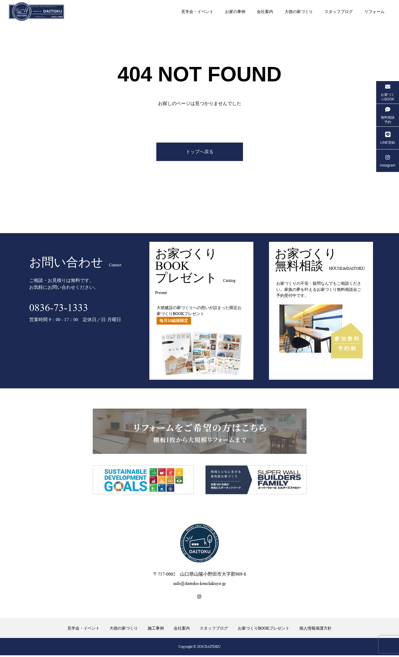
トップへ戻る (200, 152)
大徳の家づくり (299, 11)
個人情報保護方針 (315, 629)
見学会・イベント (197, 11)
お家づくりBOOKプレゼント (263, 629)
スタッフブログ (338, 11)
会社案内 (265, 11)
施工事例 (156, 629)
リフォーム (374, 11)
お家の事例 (235, 11)
